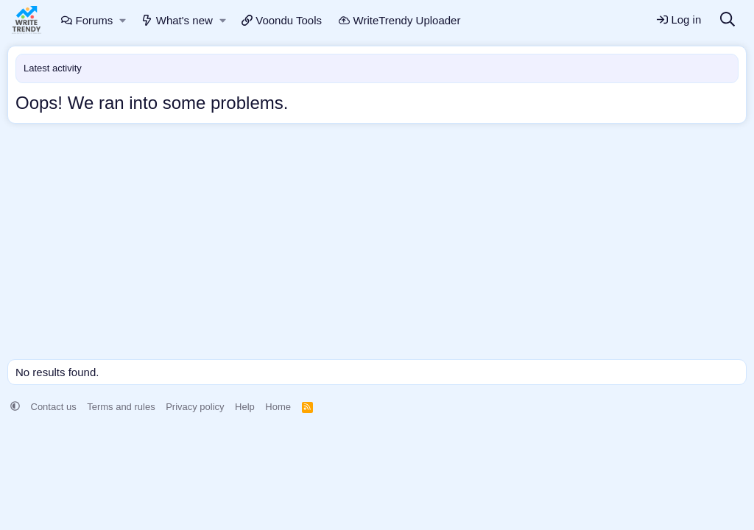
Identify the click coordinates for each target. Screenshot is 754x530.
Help (245, 406)
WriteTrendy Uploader (399, 20)
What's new (177, 20)
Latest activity (53, 68)
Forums (87, 20)
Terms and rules (121, 406)
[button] (123, 20)
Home (278, 406)
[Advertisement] (377, 245)
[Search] (727, 20)
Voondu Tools (282, 20)
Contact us (54, 406)
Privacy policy (195, 406)
